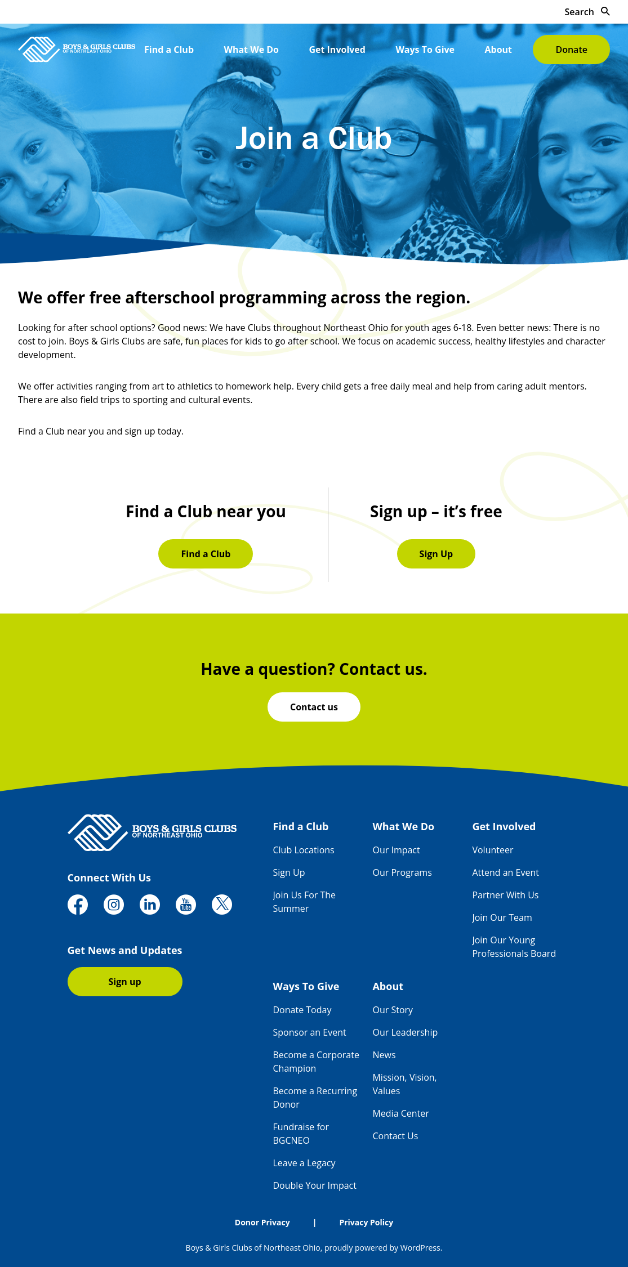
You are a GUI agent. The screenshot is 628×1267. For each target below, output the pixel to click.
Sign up (125, 981)
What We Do (251, 49)
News (383, 1055)
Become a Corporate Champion (316, 1062)
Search (587, 12)
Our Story (392, 1010)
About (499, 49)
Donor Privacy (262, 1222)
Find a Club (169, 49)
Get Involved (337, 49)
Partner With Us (505, 895)
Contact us (314, 707)
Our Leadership (405, 1032)
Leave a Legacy (304, 1163)
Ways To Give (425, 49)
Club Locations (304, 850)
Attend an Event (505, 872)
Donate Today (302, 1010)
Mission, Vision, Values (404, 1084)
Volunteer (492, 850)
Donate (571, 49)
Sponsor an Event (309, 1032)
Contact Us (395, 1136)
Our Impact (396, 850)
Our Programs (401, 872)
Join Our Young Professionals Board (514, 947)
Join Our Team (502, 917)
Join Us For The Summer (304, 902)
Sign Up (436, 554)
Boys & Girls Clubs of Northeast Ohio (253, 1247)
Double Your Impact (315, 1185)
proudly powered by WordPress (382, 1247)
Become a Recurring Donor (315, 1098)
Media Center (400, 1113)
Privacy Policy (366, 1222)
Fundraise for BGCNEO (301, 1134)
